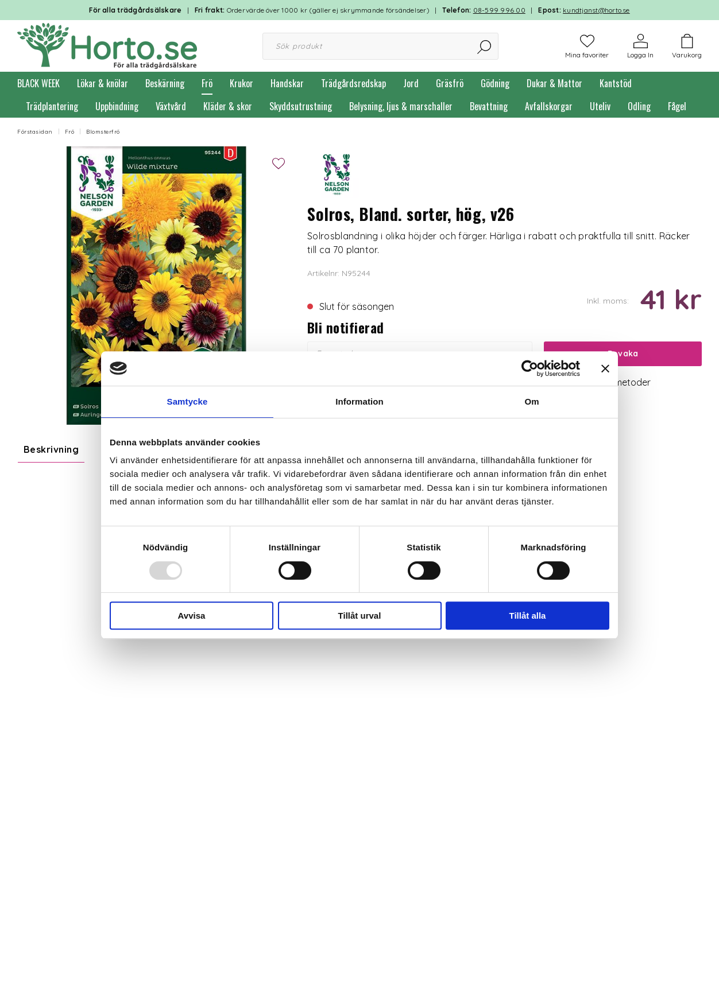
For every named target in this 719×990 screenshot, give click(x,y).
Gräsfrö (449, 83)
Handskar (287, 83)
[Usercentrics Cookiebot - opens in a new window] (530, 368)
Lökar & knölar (102, 83)
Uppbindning (116, 106)
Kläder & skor (227, 106)
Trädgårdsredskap (353, 83)
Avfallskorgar (549, 106)
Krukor (241, 83)
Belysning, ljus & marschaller (401, 106)
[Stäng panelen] (605, 368)
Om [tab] (531, 401)
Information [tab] (359, 401)
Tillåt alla (527, 615)
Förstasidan (35, 131)
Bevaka (623, 353)
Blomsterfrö (103, 131)
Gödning (495, 83)
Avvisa (192, 615)
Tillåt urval (359, 615)
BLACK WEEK (38, 83)
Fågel (677, 106)
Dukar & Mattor (554, 83)
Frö (207, 83)
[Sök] (484, 46)
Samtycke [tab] (187, 401)
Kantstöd (616, 83)
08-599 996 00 (499, 10)
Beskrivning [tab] (51, 449)
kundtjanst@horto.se (596, 10)
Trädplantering (52, 106)
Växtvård (171, 106)
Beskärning (164, 83)
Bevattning (489, 106)
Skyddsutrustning (300, 106)
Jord (411, 83)
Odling (639, 106)
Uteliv (600, 106)
